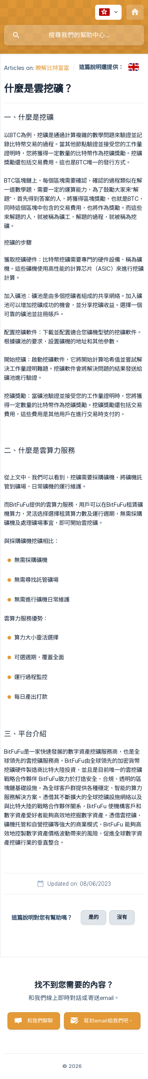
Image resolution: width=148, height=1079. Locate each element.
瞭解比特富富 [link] (52, 67)
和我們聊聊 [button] (40, 1020)
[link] (133, 67)
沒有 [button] (122, 917)
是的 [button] (93, 917)
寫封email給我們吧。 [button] (108, 1020)
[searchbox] (74, 35)
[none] (108, 12)
